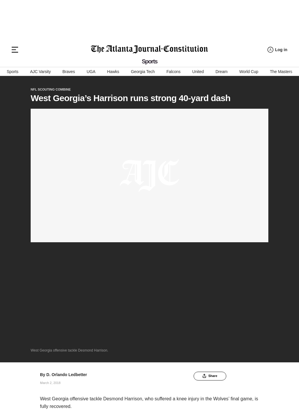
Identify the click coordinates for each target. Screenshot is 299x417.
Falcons (173, 71)
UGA (91, 71)
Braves (68, 71)
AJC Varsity (40, 71)
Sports (12, 71)
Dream (221, 71)
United (198, 71)
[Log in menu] (277, 50)
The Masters (281, 71)
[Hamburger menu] (15, 50)
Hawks (113, 71)
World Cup (248, 71)
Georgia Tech (143, 71)
